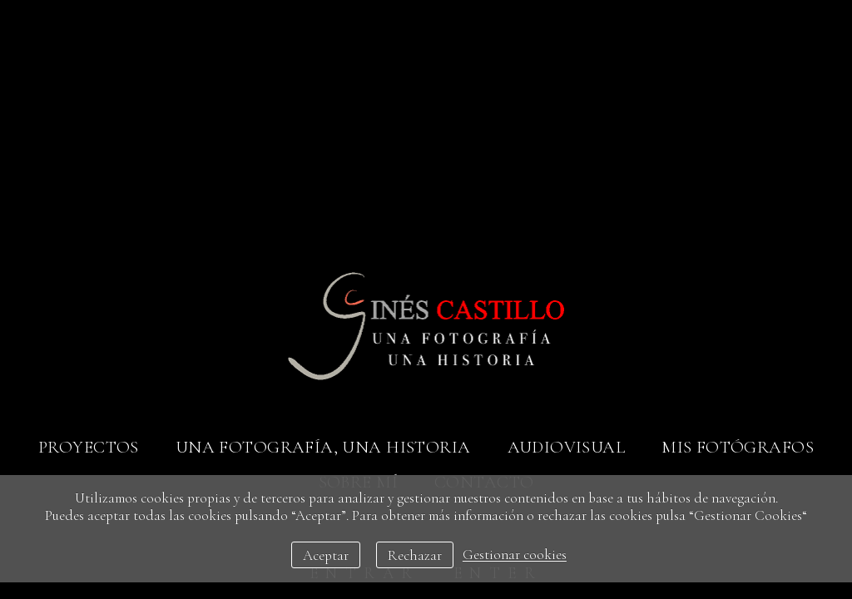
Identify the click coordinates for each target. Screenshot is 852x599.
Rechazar (415, 555)
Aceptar (326, 555)
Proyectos (88, 447)
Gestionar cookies (515, 555)
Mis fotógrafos (737, 447)
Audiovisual (567, 447)
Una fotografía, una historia (323, 447)
